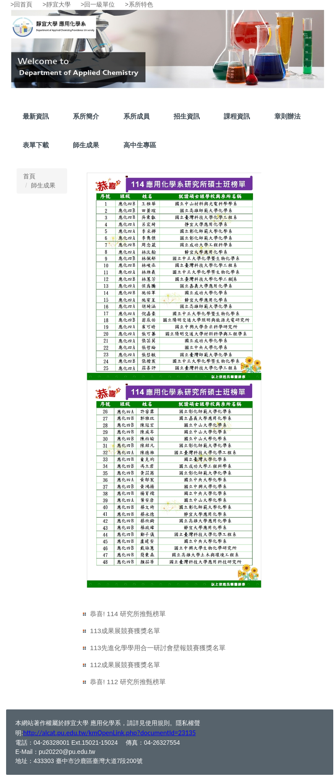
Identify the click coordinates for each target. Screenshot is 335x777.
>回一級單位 (98, 4)
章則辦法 (287, 116)
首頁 (29, 176)
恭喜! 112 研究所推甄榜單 (128, 681)
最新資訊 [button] (36, 116)
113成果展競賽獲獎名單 (125, 630)
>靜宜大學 (57, 4)
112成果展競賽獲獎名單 (125, 664)
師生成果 (86, 145)
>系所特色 (139, 4)
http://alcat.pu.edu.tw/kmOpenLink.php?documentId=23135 (109, 733)
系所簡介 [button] (86, 116)
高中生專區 (139, 145)
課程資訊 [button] (237, 116)
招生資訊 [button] (187, 116)
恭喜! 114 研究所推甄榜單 (128, 613)
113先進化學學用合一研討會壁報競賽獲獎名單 (158, 647)
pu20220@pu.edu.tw (67, 751)
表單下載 (36, 145)
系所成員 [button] (136, 116)
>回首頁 (21, 4)
